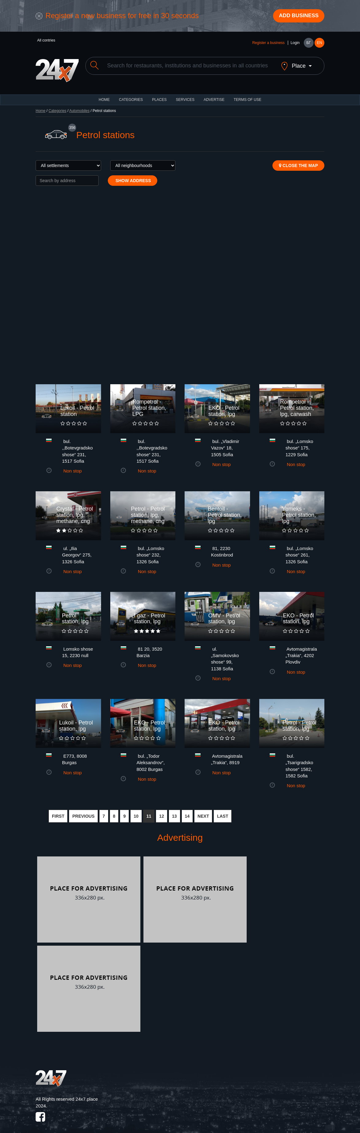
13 (174, 811)
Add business (297, 16)
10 (136, 811)
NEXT (203, 811)
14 (187, 811)
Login (295, 44)
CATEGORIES (131, 95)
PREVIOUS (83, 811)
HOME (104, 95)
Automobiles (79, 106)
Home (40, 106)
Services (185, 95)
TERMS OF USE (247, 95)
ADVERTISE (214, 95)
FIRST (58, 811)
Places (159, 95)
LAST (222, 811)
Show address (132, 176)
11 (149, 811)
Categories (57, 106)
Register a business (268, 44)
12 (161, 811)
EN (319, 44)
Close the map (298, 161)
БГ (308, 44)
